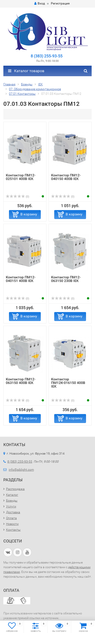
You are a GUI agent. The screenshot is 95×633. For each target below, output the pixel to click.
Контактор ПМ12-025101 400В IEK (20, 177)
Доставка (13, 512)
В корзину (28, 214)
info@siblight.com (21, 469)
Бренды (11, 500)
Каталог (12, 494)
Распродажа (15, 489)
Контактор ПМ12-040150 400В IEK (66, 177)
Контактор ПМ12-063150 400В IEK (20, 381)
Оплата (11, 518)
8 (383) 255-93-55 (47, 56)
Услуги (11, 506)
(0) (17, 196)
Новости (12, 524)
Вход (39, 3)
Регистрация (60, 3)
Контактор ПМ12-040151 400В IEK (20, 279)
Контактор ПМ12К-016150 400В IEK (68, 382)
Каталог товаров (26, 71)
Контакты (13, 529)
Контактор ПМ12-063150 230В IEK (66, 279)
